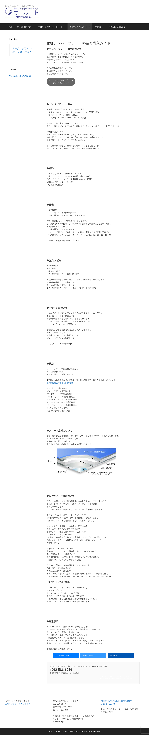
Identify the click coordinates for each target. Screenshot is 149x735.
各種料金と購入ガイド (81, 26)
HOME (9, 27)
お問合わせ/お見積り (117, 27)
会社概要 (100, 26)
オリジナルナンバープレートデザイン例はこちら (61, 81)
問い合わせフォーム (63, 655)
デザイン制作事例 (26, 26)
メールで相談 (88, 655)
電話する (113, 655)
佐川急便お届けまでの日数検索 (60, 382)
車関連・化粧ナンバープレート (53, 26)
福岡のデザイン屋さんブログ (17, 703)
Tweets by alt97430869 (20, 76)
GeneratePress (94, 731)
